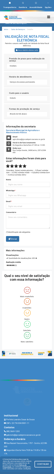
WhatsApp (10, 191)
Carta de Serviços (18, 29)
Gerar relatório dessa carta (27, 50)
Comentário (11, 212)
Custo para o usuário (19, 93)
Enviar (12, 239)
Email (8, 201)
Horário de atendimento (20, 77)
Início (6, 29)
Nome (8, 180)
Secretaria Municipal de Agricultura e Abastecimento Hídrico (22, 131)
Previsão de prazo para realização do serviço (27, 59)
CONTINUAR (43, 464)
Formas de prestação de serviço (24, 109)
